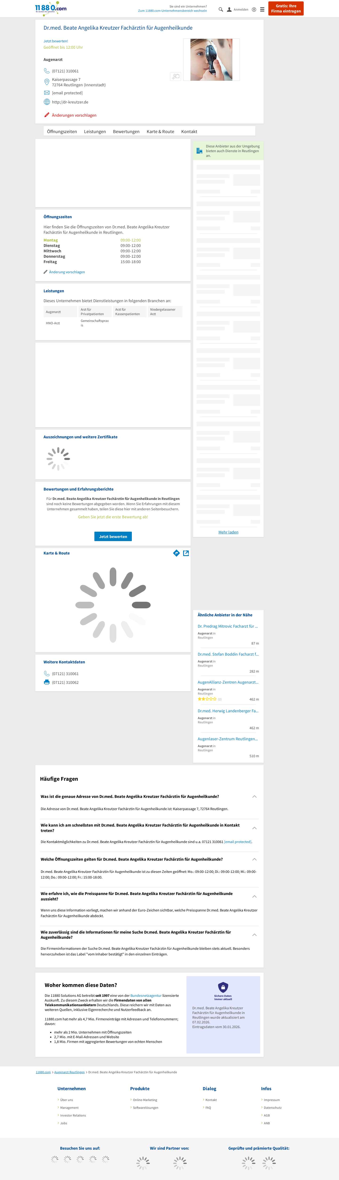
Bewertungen (126, 131)
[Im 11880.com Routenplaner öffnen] (176, 552)
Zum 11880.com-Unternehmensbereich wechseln (172, 10)
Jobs (63, 1123)
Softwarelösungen (145, 1107)
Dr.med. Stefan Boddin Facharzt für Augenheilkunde (228, 654)
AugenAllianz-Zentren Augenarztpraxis (228, 682)
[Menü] (264, 9)
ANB (267, 1123)
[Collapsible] (254, 796)
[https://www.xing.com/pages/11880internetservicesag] (92, 1160)
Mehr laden (228, 532)
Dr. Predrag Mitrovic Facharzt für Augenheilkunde (228, 626)
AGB (267, 1115)
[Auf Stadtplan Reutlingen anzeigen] (186, 552)
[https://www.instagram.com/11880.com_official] (80, 1160)
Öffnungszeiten (62, 131)
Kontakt (189, 131)
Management (69, 1107)
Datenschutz (273, 1107)
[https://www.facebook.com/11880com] (54, 1160)
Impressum (272, 1100)
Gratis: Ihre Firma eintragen (286, 8)
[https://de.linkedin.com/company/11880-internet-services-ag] (105, 1160)
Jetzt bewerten (113, 536)
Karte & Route (160, 131)
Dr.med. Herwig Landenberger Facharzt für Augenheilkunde (228, 710)
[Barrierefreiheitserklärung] (256, 9)
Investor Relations (73, 1115)
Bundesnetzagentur (146, 995)
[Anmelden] (239, 9)
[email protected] (237, 841)
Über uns (66, 1100)
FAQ (208, 1107)
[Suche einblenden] (223, 9)
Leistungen (95, 131)
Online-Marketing (145, 1100)
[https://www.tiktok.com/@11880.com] (67, 1160)
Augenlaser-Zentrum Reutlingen (226, 738)
